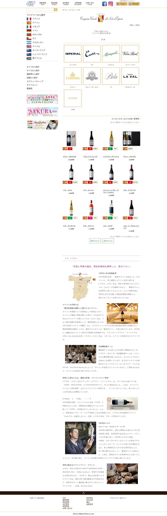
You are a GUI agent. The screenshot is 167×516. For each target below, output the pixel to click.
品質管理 (89, 504)
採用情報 (78, 3)
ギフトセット (32, 85)
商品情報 (54, 3)
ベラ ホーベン (88, 190)
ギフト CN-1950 (129, 156)
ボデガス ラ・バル (130, 87)
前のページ (94, 241)
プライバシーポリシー (118, 498)
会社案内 (66, 3)
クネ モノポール (69, 226)
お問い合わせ (67, 508)
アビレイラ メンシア (90, 156)
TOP (64, 498)
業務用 (29, 88)
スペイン (72, 10)
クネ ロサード (88, 226)
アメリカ (36, 46)
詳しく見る (135, 25)
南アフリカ (37, 58)
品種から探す (32, 78)
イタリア (36, 27)
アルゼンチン (38, 42)
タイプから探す (33, 67)
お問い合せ (90, 3)
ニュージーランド (39, 54)
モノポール (111, 64)
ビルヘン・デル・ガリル (92, 87)
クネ (78, 10)
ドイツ (35, 30)
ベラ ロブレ (67, 190)
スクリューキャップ (35, 81)
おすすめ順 (128, 119)
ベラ (111, 87)
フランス (36, 19)
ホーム (65, 10)
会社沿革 (89, 500)
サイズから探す (33, 70)
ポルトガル (37, 34)
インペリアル (72, 64)
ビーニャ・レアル (130, 64)
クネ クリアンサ (129, 190)
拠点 (88, 502)
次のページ (108, 241)
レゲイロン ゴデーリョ (111, 156)
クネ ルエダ (107, 226)
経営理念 (89, 498)
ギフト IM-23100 (69, 156)
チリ (34, 38)
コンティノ (73, 87)
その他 (73, 109)
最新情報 (42, 3)
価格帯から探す (33, 74)
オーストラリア (38, 50)
